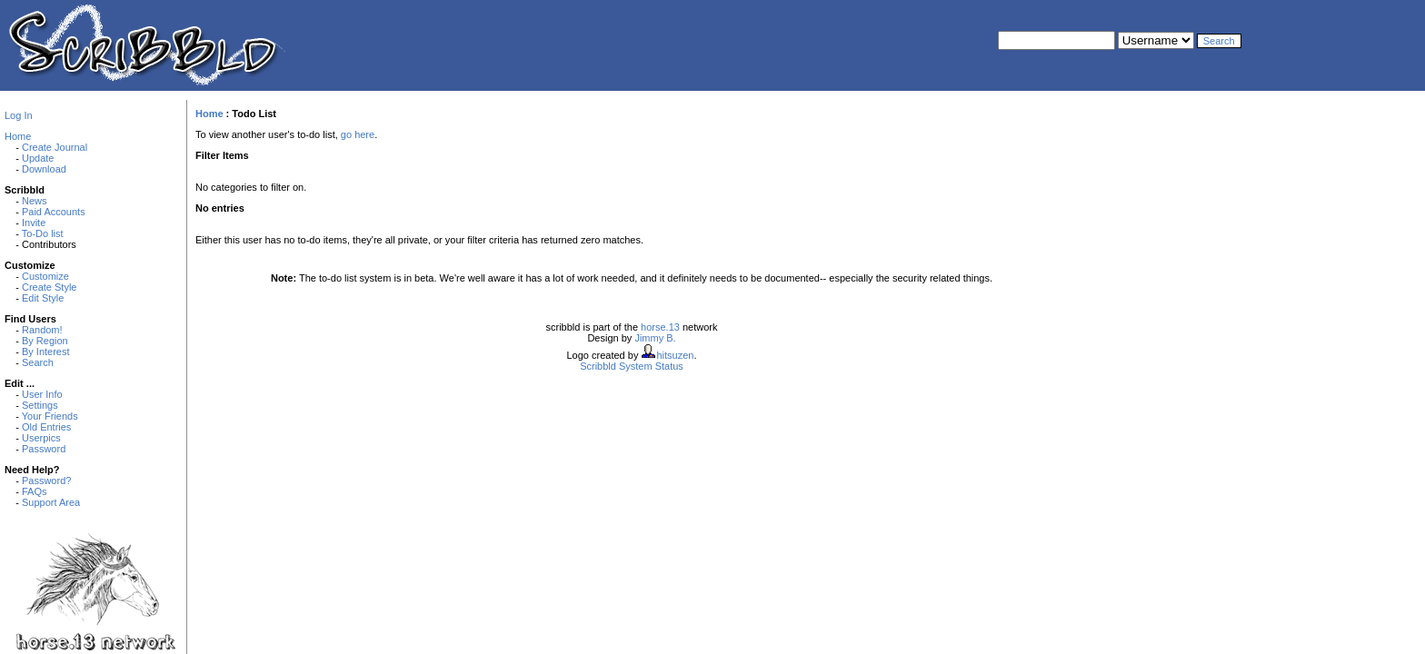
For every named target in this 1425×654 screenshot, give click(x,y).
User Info (42, 394)
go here (357, 134)
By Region (45, 340)
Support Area (51, 502)
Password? (46, 480)
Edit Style (43, 297)
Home (18, 136)
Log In (19, 115)
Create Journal (54, 147)
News (34, 200)
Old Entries (46, 426)
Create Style (49, 287)
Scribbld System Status (631, 366)
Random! (42, 329)
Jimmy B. (654, 337)
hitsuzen (674, 355)
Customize (45, 276)
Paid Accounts (53, 211)
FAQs (34, 491)
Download (44, 169)
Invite (33, 222)
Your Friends (50, 416)
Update (38, 158)
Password (43, 448)
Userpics (41, 437)
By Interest (46, 351)
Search (38, 362)
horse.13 (660, 327)
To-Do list (43, 233)
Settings (40, 405)
